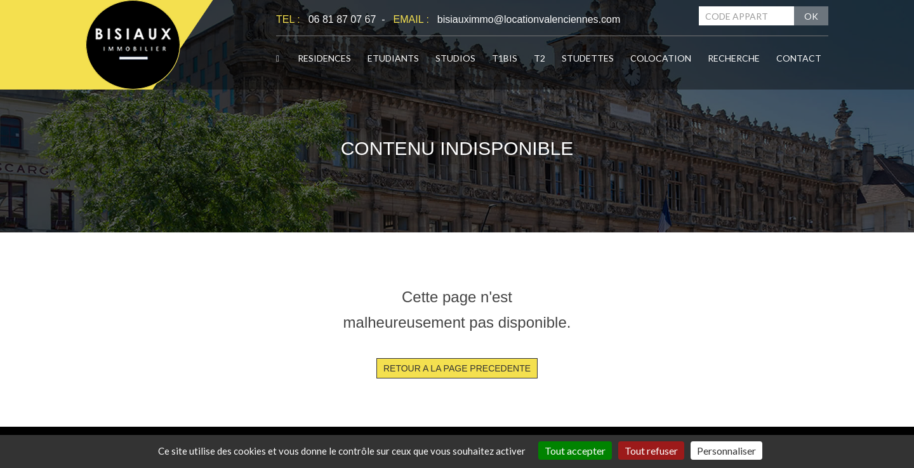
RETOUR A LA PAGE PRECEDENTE (457, 368)
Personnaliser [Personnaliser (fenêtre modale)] (726, 451)
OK (811, 16)
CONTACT (798, 58)
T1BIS (504, 58)
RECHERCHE (734, 58)
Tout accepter (575, 451)
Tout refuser (651, 451)
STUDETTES (588, 58)
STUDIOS (455, 58)
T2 (539, 58)
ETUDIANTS (393, 58)
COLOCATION (660, 58)
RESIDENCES (324, 58)
